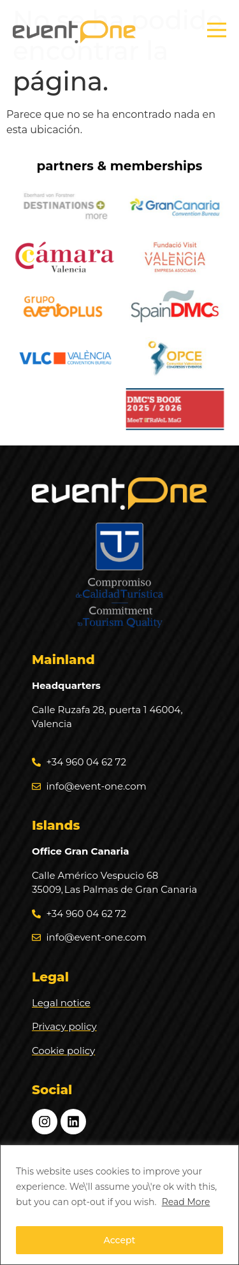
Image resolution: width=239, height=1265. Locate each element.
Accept (120, 1240)
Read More (186, 1202)
